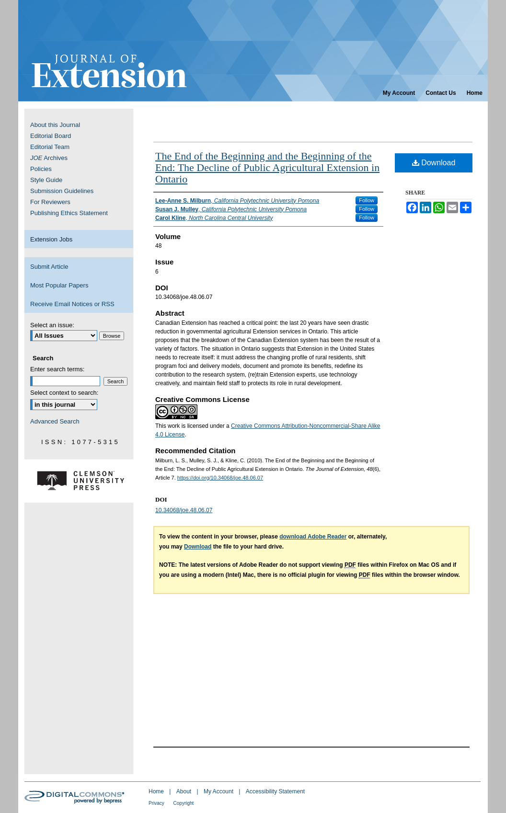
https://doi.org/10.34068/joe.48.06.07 (220, 478)
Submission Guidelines (61, 191)
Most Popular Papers (59, 285)
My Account (219, 791)
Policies (41, 168)
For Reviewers (50, 202)
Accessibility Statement (275, 791)
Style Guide (46, 179)
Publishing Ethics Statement (69, 213)
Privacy (157, 803)
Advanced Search (55, 421)
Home (157, 791)
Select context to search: (64, 392)
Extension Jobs (51, 239)
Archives (49, 157)
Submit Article (49, 266)
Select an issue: (52, 325)
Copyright (183, 803)
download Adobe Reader (312, 536)
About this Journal (55, 124)
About (184, 791)
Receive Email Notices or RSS (72, 304)
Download (434, 163)
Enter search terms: (57, 369)
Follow (366, 200)
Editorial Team (49, 146)
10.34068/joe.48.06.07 (183, 510)
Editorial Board (50, 135)
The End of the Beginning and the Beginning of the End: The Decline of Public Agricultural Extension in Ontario (267, 167)
